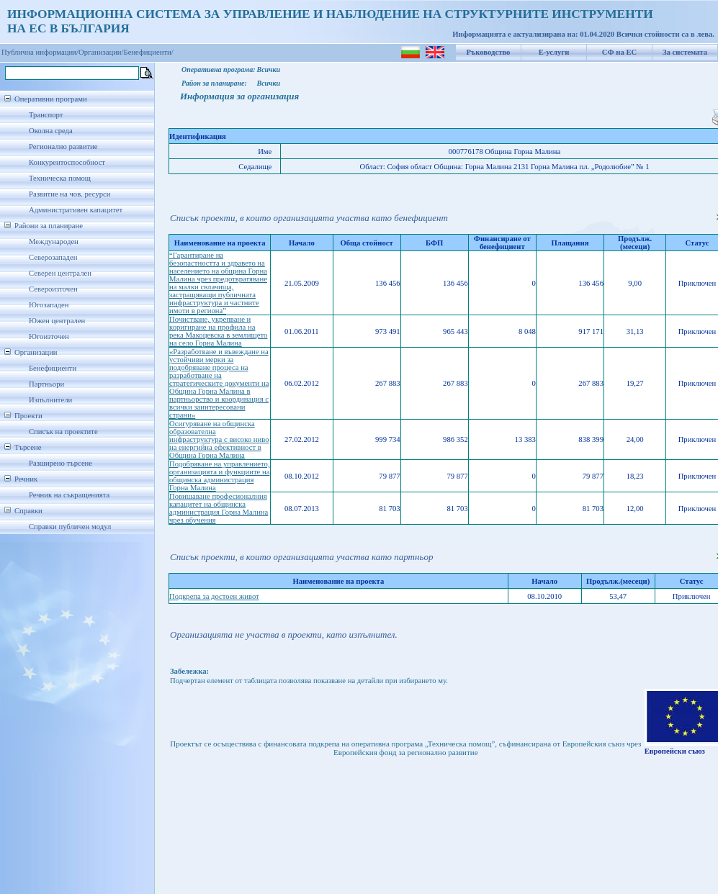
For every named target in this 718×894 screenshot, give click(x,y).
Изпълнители (50, 400)
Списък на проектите (63, 431)
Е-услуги (554, 52)
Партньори (46, 384)
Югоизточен (49, 336)
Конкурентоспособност (67, 162)
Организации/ (101, 52)
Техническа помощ (60, 178)
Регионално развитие (63, 146)
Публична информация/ (39, 52)
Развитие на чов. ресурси (70, 194)
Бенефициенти (52, 368)
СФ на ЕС (619, 52)
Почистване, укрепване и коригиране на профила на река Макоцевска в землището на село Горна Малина (218, 331)
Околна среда (51, 131)
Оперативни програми (50, 99)
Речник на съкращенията (69, 495)
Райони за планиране (48, 226)
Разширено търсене (60, 463)
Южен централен (57, 321)
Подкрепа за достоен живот (214, 596)
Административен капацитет (75, 210)
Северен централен (60, 273)
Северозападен (53, 257)
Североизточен (53, 289)
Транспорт (46, 115)
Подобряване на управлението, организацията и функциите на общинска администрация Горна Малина (219, 476)
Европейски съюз (675, 751)
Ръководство (489, 52)
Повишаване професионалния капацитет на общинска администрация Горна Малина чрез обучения (218, 508)
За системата (685, 52)
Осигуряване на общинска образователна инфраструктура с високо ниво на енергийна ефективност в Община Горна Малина (219, 439)
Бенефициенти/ (149, 52)
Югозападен (48, 305)
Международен (53, 241)
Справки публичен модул (70, 526)
